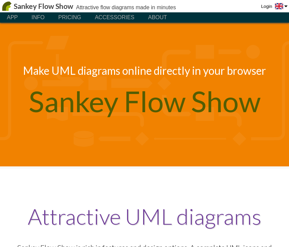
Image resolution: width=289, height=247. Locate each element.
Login (266, 6)
